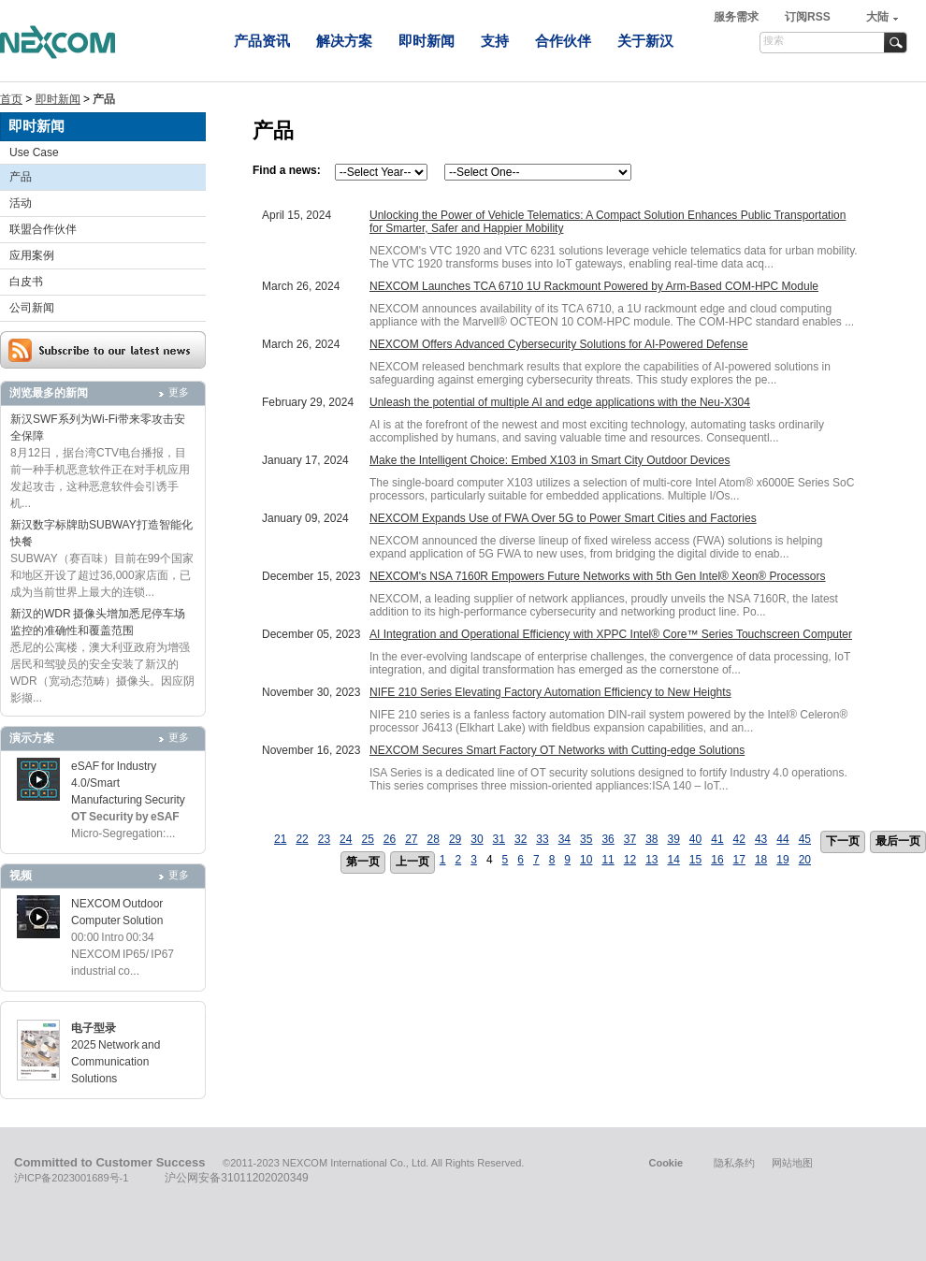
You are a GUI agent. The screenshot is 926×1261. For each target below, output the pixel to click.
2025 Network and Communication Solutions (115, 1061)
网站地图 (792, 1162)
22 (302, 839)
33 (542, 839)
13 (651, 859)
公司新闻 (31, 307)
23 (324, 839)
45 (805, 839)
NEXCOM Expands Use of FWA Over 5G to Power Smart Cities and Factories (563, 518)
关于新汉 (645, 41)
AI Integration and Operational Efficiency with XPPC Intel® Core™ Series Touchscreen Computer (610, 634)
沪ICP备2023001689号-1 (71, 1177)
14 (673, 859)
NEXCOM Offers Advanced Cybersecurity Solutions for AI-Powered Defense (558, 344)
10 (586, 859)
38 (651, 839)
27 (411, 839)
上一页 (412, 861)
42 (739, 839)
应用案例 (31, 255)
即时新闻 (426, 41)
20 (805, 859)
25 (367, 839)
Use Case (34, 152)
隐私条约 (734, 1162)
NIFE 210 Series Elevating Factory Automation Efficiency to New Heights (550, 692)
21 (280, 839)
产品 (20, 176)
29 (455, 839)
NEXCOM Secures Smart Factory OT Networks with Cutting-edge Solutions (557, 750)
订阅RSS (808, 16)
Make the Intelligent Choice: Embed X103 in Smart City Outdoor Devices (550, 460)
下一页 (843, 841)
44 (782, 839)
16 (717, 859)
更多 (178, 392)
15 (695, 859)
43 (761, 839)
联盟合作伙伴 (43, 229)
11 (607, 859)
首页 (11, 99)
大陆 (877, 16)
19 (782, 859)
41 (717, 839)
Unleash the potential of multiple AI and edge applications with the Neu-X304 (559, 402)
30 (476, 839)
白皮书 (26, 281)
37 (630, 839)
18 (761, 859)
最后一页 (897, 841)
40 (695, 839)
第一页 (363, 861)
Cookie (665, 1162)
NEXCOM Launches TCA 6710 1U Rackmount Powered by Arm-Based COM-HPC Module (593, 286)
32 (520, 839)
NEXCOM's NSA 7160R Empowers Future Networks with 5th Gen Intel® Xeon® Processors (597, 576)
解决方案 (344, 41)
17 (739, 859)
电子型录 (93, 1028)
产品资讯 (262, 41)
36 (607, 839)
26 (389, 839)
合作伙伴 (563, 41)
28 (433, 839)
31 (499, 839)
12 (630, 859)
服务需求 (737, 16)
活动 (20, 203)
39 (673, 839)
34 (564, 839)
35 (586, 839)
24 (346, 839)
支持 (495, 41)
